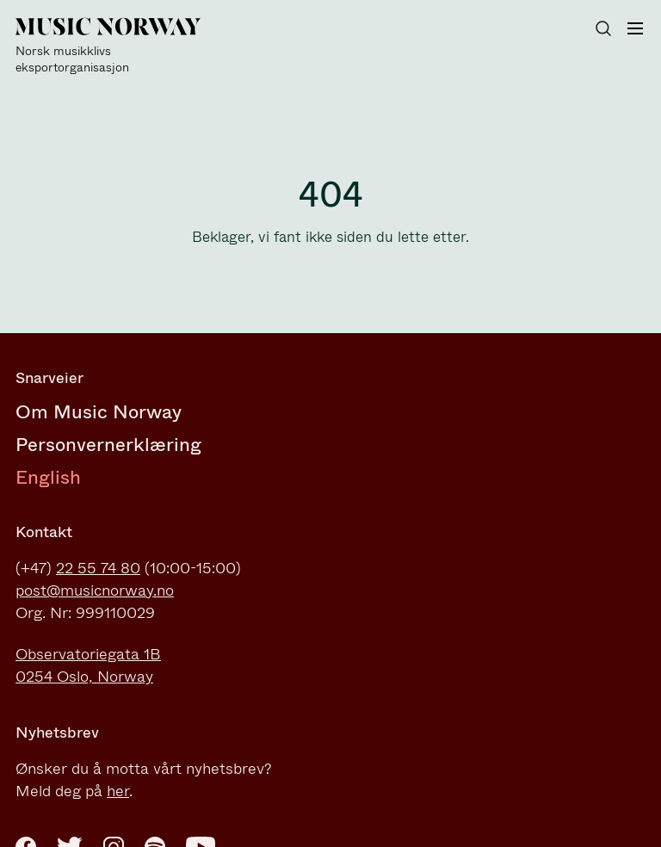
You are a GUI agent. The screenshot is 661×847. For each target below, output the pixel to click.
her (118, 791)
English (48, 477)
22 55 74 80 (98, 568)
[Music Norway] (118, 46)
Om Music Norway (98, 412)
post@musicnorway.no (94, 590)
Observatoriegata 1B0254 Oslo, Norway (88, 665)
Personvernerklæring (108, 444)
